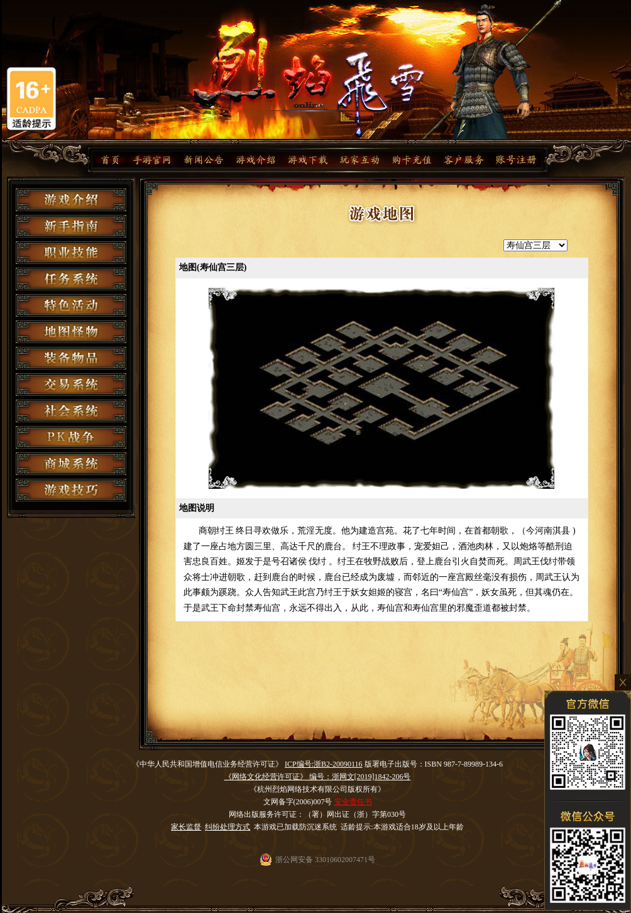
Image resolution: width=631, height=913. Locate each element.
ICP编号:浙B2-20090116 (324, 764)
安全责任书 (353, 801)
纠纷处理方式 (227, 827)
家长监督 (186, 827)
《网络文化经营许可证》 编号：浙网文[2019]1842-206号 (317, 776)
